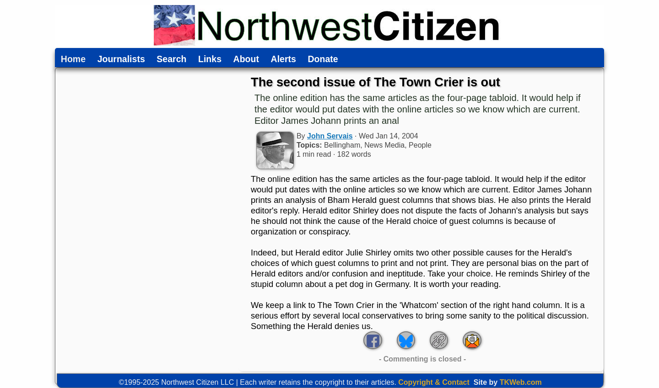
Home (73, 59)
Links (209, 59)
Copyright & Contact (434, 382)
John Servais (330, 136)
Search (171, 59)
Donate (323, 59)
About (246, 59)
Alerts (283, 59)
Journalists (121, 59)
